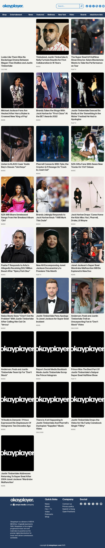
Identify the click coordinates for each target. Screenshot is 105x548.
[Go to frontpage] (13, 6)
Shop (4, 15)
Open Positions (68, 512)
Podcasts (49, 514)
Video (71, 15)
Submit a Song (68, 509)
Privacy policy (68, 506)
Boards (83, 15)
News (31, 15)
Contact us (67, 504)
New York (62, 15)
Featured (40, 15)
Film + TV (48, 509)
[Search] (81, 6)
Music (47, 506)
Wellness (51, 15)
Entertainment (16, 15)
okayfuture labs (96, 15)
